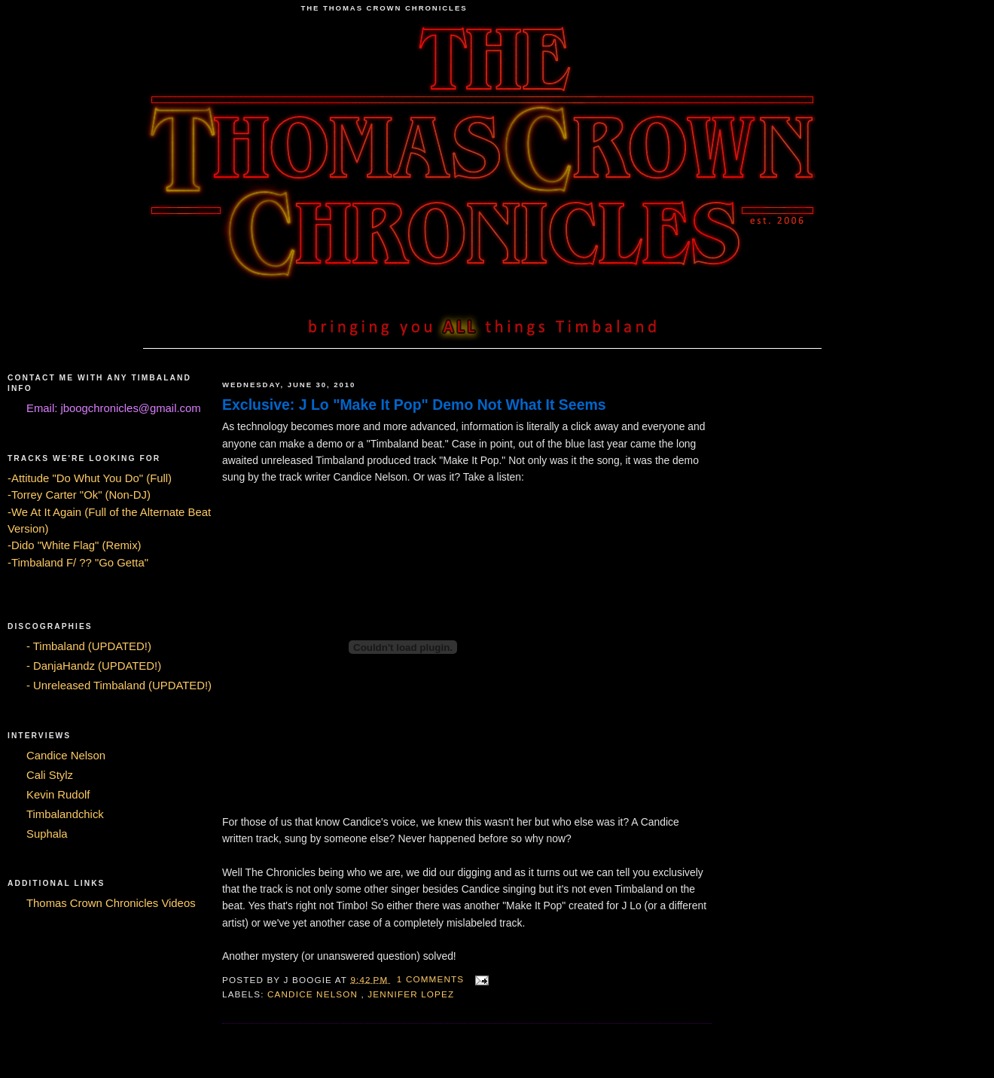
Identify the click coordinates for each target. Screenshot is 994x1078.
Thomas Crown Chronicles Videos (111, 903)
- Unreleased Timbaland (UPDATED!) (119, 685)
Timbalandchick (65, 814)
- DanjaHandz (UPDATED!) (93, 666)
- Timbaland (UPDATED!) (88, 646)
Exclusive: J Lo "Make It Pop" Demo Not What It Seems (414, 404)
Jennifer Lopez (410, 994)
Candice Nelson (65, 756)
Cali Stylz (49, 775)
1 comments (432, 979)
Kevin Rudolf (58, 795)
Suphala (47, 834)
